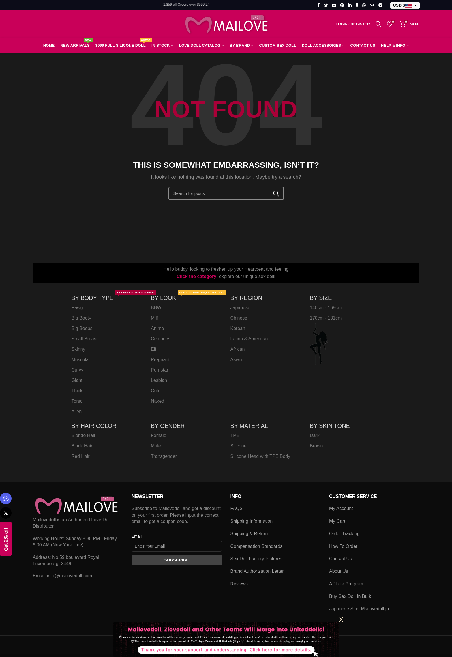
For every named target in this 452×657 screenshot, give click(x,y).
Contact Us (340, 558)
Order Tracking (344, 533)
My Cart (337, 521)
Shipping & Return (249, 533)
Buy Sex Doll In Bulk (350, 596)
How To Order (343, 546)
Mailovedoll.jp (375, 608)
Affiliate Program (346, 583)
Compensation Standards (256, 546)
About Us (338, 571)
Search (276, 193)
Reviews (239, 583)
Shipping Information (251, 521)
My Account (341, 508)
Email (137, 536)
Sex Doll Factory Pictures (256, 558)
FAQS (236, 508)
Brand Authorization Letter (257, 571)
